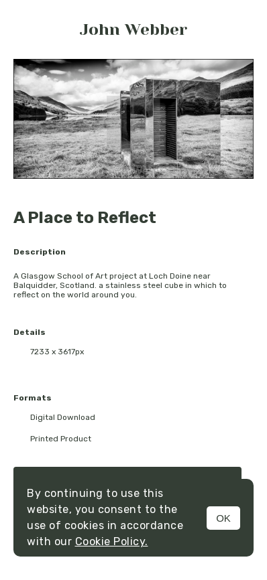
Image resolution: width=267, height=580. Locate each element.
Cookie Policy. (111, 541)
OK (223, 518)
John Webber (133, 29)
